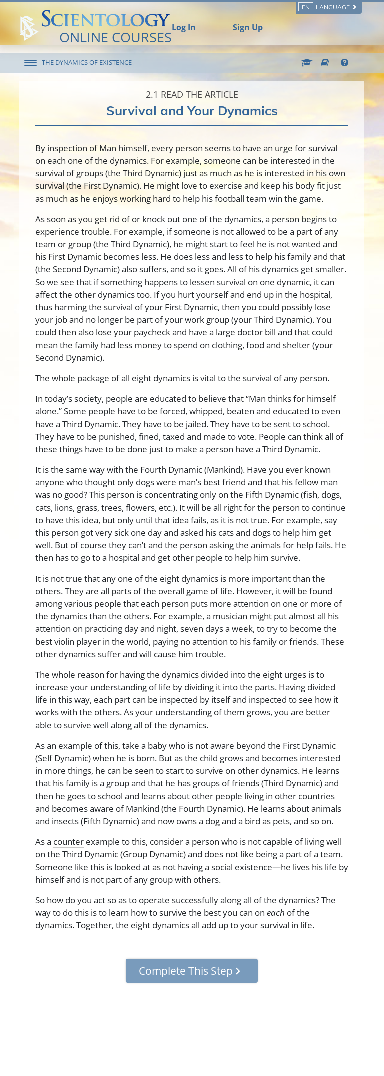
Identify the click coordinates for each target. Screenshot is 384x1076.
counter (69, 842)
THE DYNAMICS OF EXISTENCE (87, 62)
